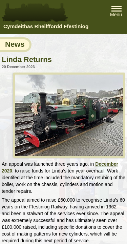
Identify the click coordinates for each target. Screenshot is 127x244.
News (14, 44)
